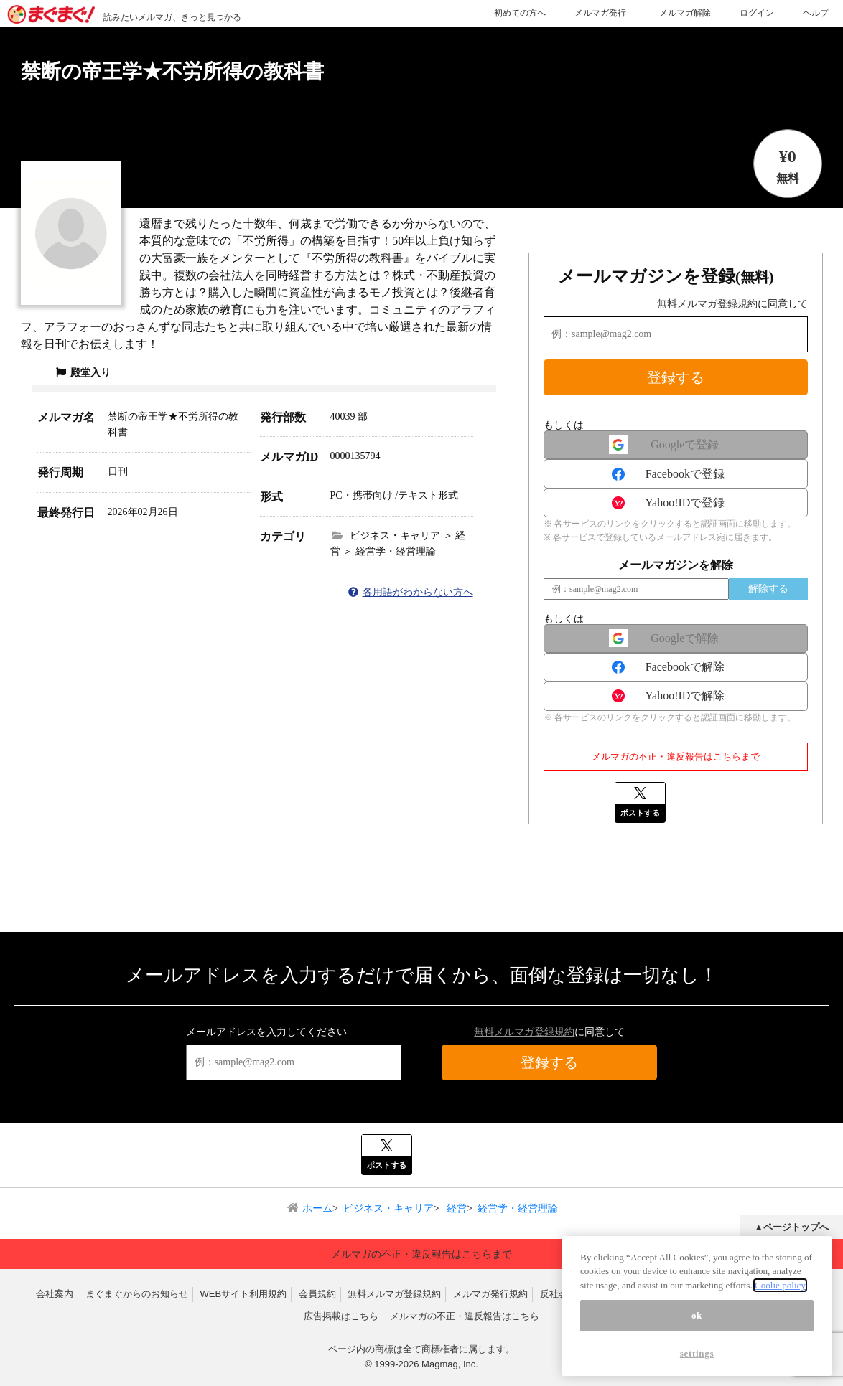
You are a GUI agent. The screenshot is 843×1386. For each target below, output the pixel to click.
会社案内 (54, 1293)
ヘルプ (816, 13)
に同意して (732, 303)
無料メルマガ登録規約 (707, 303)
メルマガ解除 (685, 13)
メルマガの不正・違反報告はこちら (464, 1316)
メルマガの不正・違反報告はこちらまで (676, 756)
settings (697, 1362)
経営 (455, 1208)
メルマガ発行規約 (490, 1293)
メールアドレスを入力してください (266, 1032)
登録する (675, 377)
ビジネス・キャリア (388, 1208)
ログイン (757, 13)
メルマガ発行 (600, 13)
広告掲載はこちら (341, 1316)
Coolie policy (780, 1293)
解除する (768, 588)
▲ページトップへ (791, 1227)
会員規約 (317, 1293)
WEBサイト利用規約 (243, 1293)
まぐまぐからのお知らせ (136, 1293)
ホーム (317, 1208)
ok (696, 1324)
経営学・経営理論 (518, 1208)
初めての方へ (520, 13)
